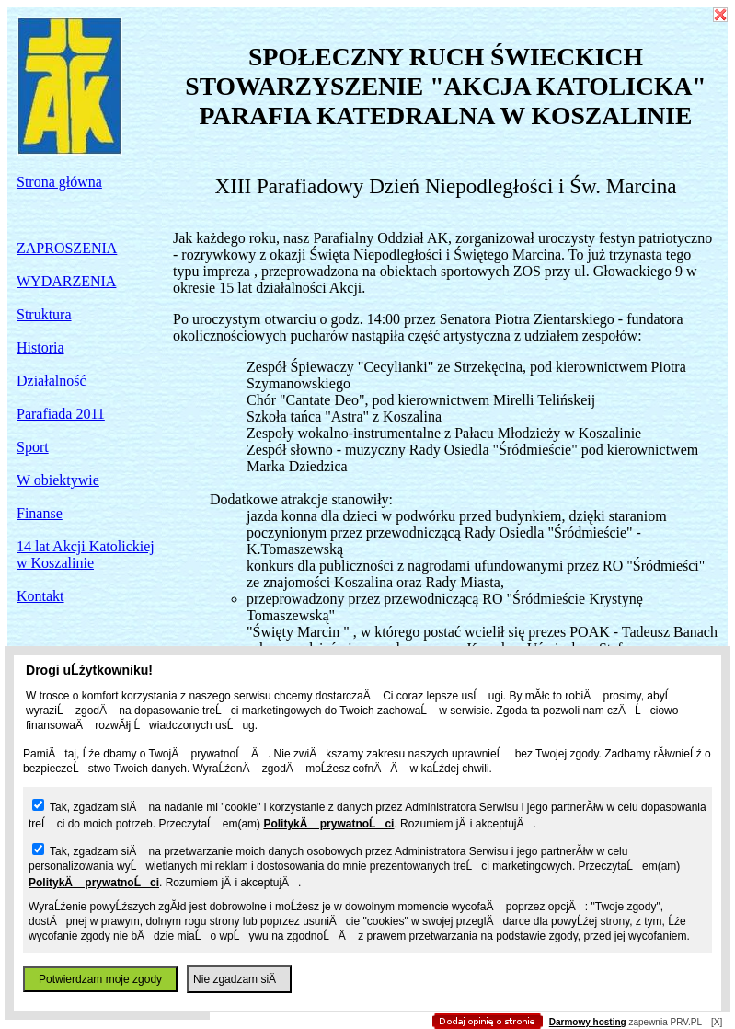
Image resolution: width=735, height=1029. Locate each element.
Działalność (51, 380)
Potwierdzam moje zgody (100, 979)
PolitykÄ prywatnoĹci (328, 823)
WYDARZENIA (66, 281)
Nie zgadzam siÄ (239, 979)
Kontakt (40, 596)
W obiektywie (58, 480)
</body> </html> (368, 92)
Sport (33, 447)
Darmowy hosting (587, 1022)
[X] (716, 1022)
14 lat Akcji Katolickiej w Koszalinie (86, 554)
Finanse (40, 513)
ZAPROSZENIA (67, 248)
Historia (40, 347)
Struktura (44, 314)
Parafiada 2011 (61, 414)
